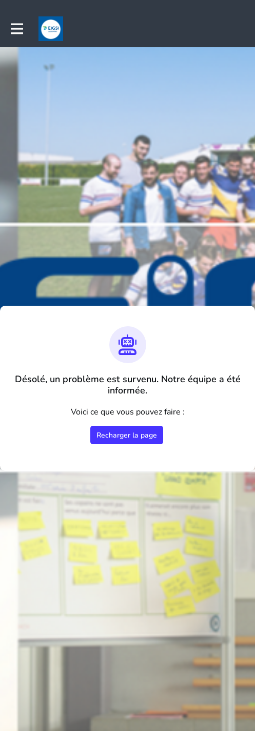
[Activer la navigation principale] (16, 29)
